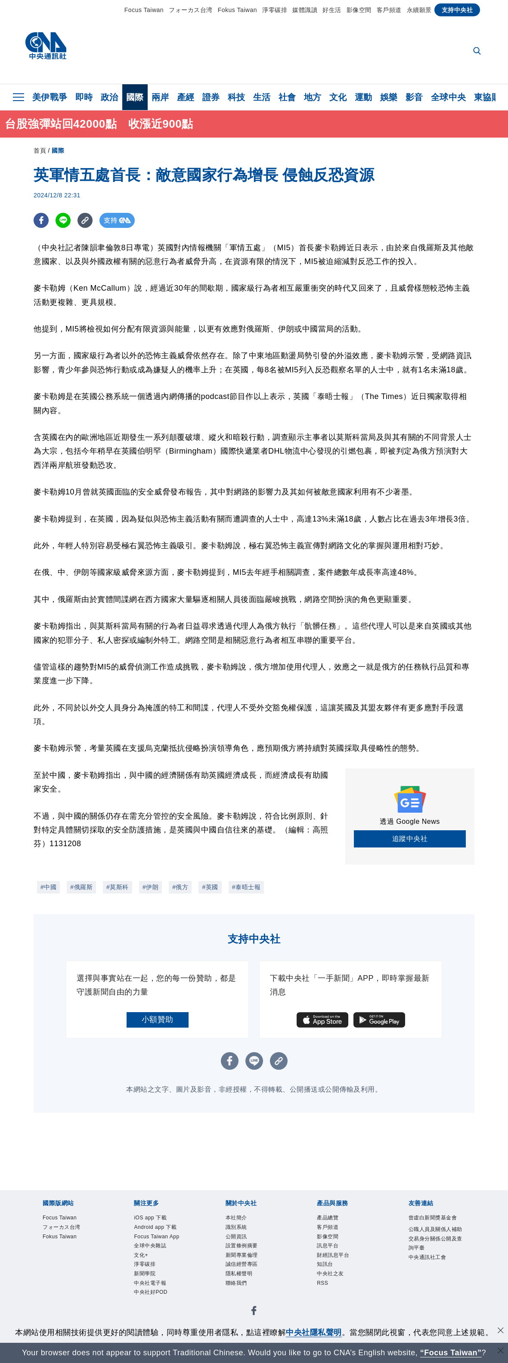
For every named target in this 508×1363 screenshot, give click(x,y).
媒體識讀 (304, 10)
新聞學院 (148, 1295)
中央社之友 (335, 1284)
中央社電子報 (155, 1305)
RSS (324, 1295)
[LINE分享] (63, 220)
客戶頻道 (389, 10)
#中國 (48, 887)
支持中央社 (457, 9)
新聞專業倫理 (247, 1262)
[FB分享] (41, 220)
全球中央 (448, 97)
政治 (109, 97)
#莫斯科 (117, 887)
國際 (135, 97)
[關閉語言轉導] (501, 1351)
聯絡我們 (240, 1295)
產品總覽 (331, 1218)
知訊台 (327, 1273)
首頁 (40, 150)
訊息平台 (331, 1251)
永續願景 (419, 10)
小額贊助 (157, 1019)
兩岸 (160, 97)
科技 (236, 97)
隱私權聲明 (243, 1284)
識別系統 (240, 1230)
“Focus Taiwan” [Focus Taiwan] (451, 1352)
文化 (338, 97)
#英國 (210, 887)
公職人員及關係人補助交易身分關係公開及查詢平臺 (437, 1252)
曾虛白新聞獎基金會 (437, 1224)
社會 (287, 97)
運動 (363, 97)
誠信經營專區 (247, 1273)
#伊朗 (150, 887)
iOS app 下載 (155, 1218)
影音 (414, 97)
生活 (262, 97)
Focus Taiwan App (155, 1246)
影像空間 (359, 10)
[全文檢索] (478, 51)
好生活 (331, 10)
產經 (186, 97)
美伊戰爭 (50, 97)
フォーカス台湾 (191, 10)
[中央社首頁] (45, 48)
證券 (211, 97)
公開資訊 (240, 1240)
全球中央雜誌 (155, 1262)
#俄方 (180, 887)
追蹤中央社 (410, 838)
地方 (313, 97)
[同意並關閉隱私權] (501, 1331)
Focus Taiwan (144, 10)
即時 (84, 97)
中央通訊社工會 (433, 1274)
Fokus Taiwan (237, 10)
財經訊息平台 (338, 1262)
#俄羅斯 (81, 887)
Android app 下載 (161, 1230)
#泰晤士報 (246, 887)
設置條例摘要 (247, 1251)
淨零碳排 (274, 10)
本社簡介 (240, 1218)
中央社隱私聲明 (314, 1332)
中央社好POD (155, 1316)
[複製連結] (85, 220)
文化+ (143, 1273)
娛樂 (389, 97)
